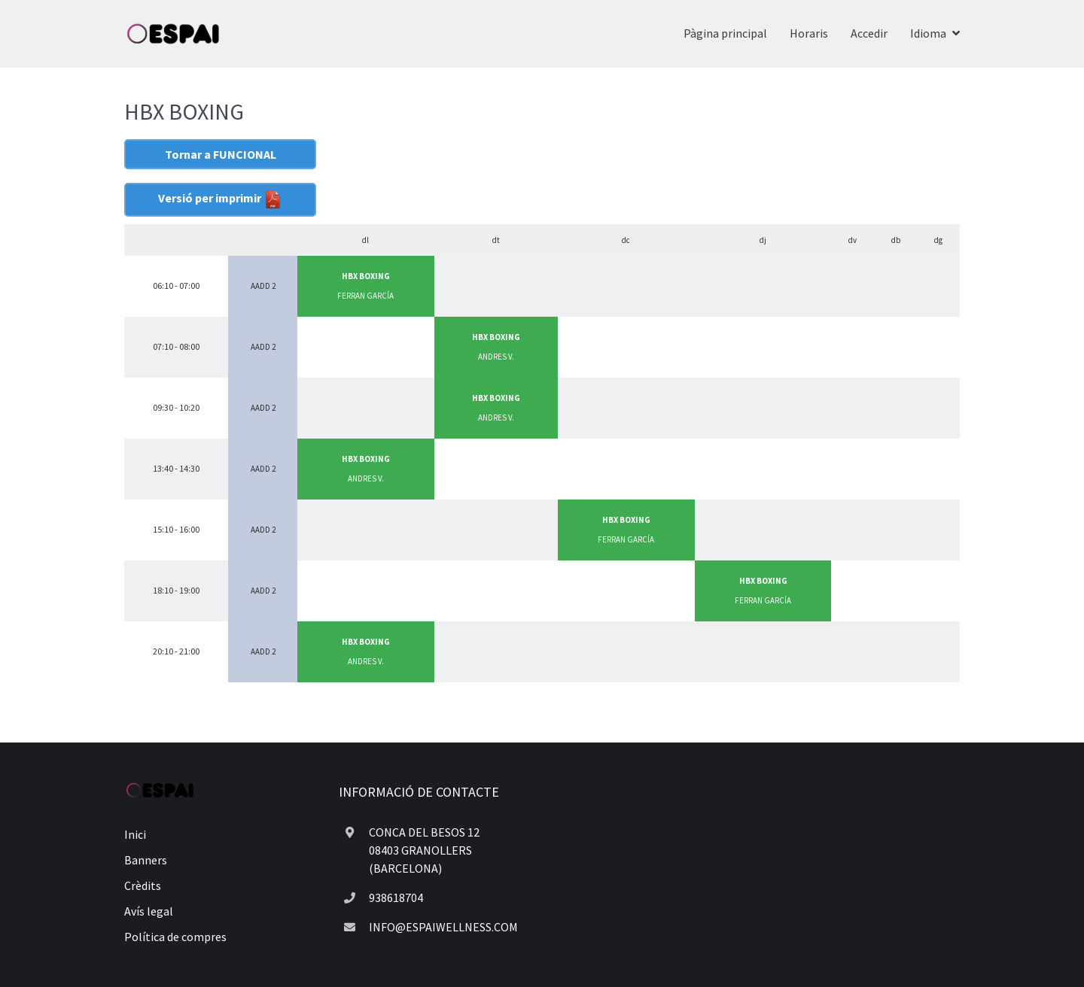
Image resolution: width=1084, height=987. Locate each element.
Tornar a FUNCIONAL (220, 154)
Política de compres (175, 936)
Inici (135, 834)
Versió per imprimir (220, 199)
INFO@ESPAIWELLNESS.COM (443, 926)
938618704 (396, 897)
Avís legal (148, 911)
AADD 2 (263, 286)
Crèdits (142, 885)
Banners (145, 859)
